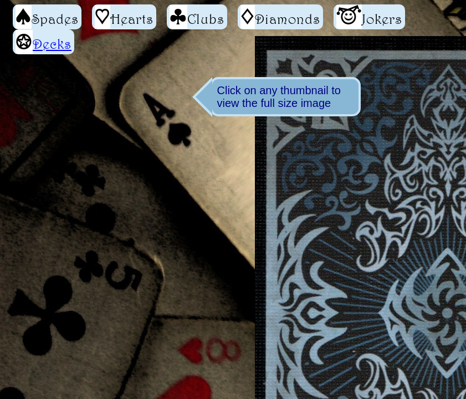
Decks (52, 43)
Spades (47, 17)
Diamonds (280, 17)
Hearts (124, 17)
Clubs (197, 17)
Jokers (369, 17)
